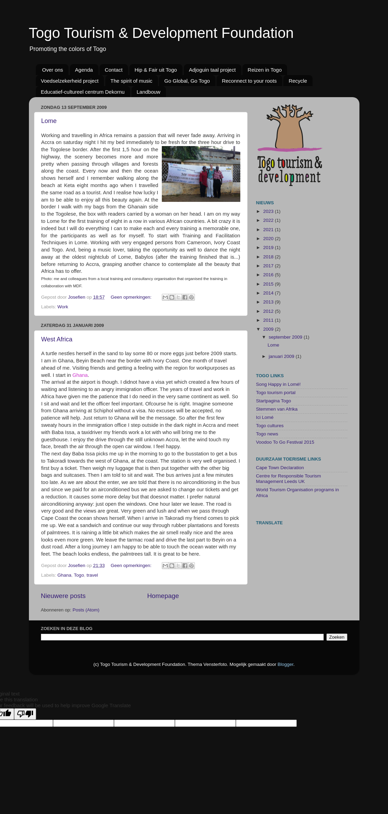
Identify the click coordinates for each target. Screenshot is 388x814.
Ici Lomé (265, 417)
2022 (269, 220)
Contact (114, 70)
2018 (269, 256)
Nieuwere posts (63, 595)
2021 (269, 229)
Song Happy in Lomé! (278, 384)
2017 (269, 265)
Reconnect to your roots (249, 81)
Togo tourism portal (276, 392)
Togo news (267, 433)
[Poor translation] (25, 714)
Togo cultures (270, 425)
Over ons (52, 70)
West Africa (57, 339)
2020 (269, 238)
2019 (269, 247)
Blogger (285, 664)
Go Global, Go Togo (187, 81)
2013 (269, 302)
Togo (79, 575)
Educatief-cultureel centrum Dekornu (83, 92)
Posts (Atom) (86, 609)
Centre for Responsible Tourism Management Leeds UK (288, 478)
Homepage (163, 595)
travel (92, 575)
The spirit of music (132, 81)
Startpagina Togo (273, 400)
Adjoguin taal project (212, 70)
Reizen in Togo (265, 70)
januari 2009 (282, 356)
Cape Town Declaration (280, 467)
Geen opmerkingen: (132, 297)
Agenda (84, 70)
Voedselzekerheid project (70, 81)
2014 (269, 293)
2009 (269, 329)
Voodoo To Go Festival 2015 (285, 442)
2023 (269, 211)
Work (62, 306)
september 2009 (286, 337)
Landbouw (148, 92)
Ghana (64, 575)
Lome (49, 120)
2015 (269, 284)
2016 (269, 274)
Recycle (298, 81)
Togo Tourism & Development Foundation (161, 33)
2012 (269, 311)
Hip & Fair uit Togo (156, 70)
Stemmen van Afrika (277, 409)
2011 (269, 320)
